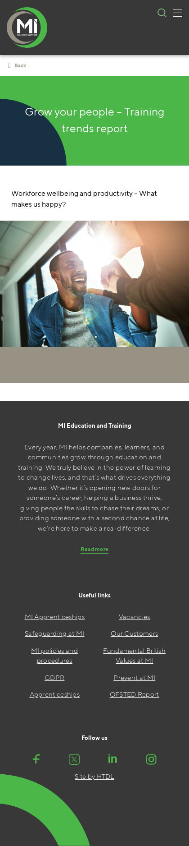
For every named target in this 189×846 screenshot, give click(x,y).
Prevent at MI (134, 677)
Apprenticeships (55, 694)
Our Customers (134, 633)
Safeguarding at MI (54, 633)
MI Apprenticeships (55, 616)
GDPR (54, 677)
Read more (95, 549)
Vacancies (134, 616)
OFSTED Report (134, 694)
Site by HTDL (94, 776)
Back (17, 65)
